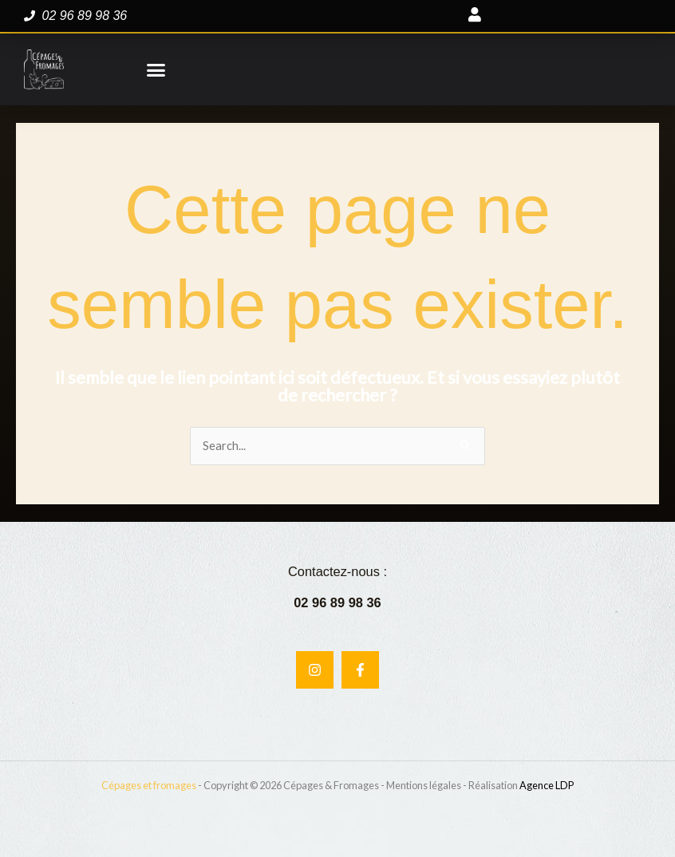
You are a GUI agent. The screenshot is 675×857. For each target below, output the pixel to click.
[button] (155, 69)
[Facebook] (360, 670)
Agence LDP (546, 785)
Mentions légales (423, 785)
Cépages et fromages (148, 785)
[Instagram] (315, 670)
